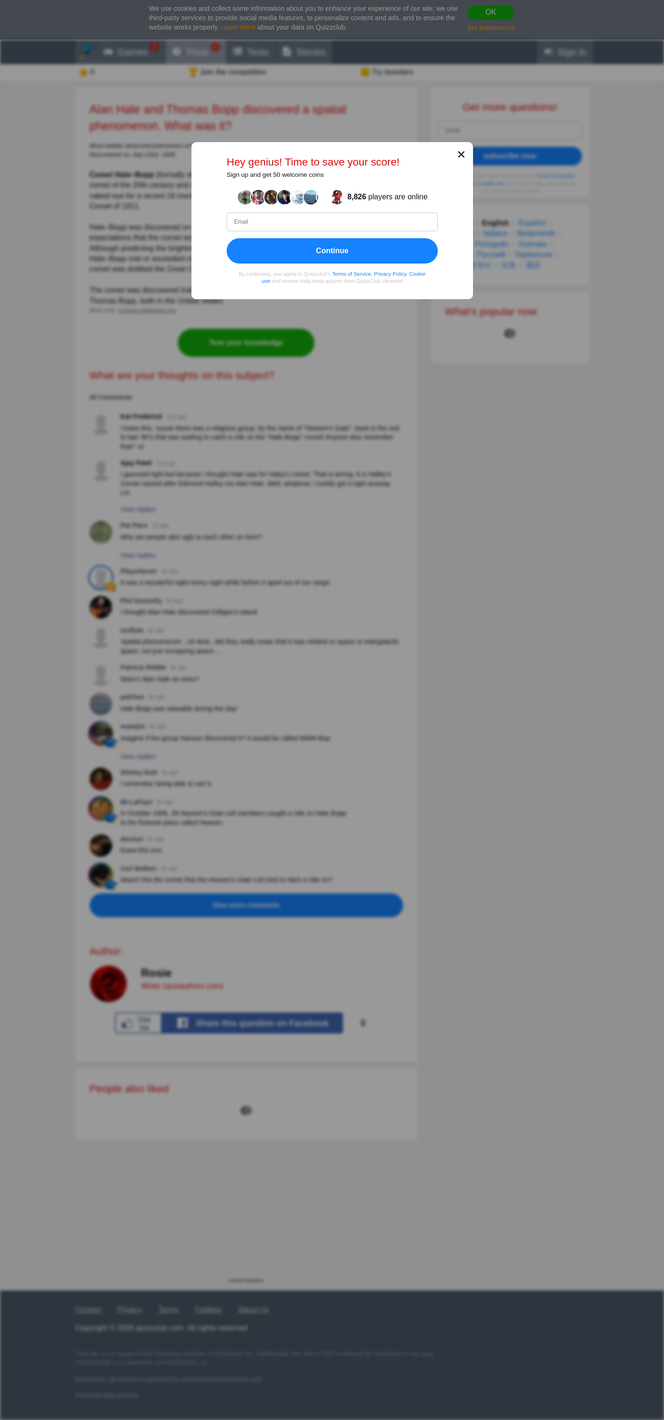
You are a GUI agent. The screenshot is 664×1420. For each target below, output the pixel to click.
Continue (332, 251)
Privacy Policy (390, 274)
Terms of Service (351, 274)
